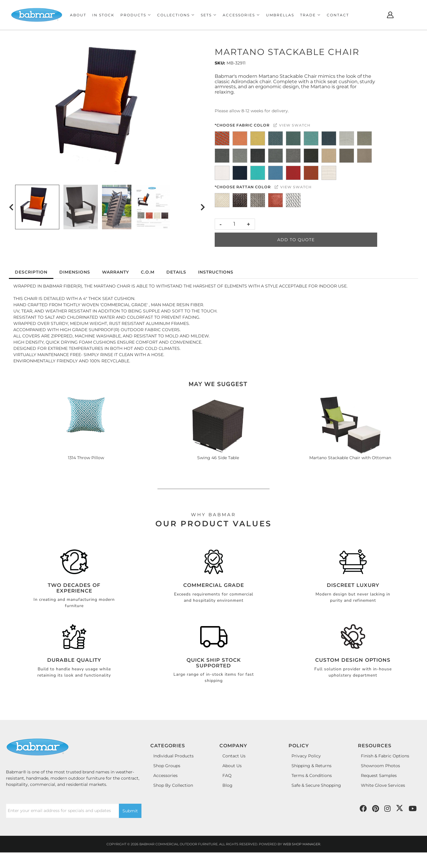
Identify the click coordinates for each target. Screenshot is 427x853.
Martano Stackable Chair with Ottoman (350, 457)
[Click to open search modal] (375, 15)
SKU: (220, 63)
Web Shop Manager (301, 844)
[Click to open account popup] (390, 15)
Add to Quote (296, 239)
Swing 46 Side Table (218, 457)
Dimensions (74, 272)
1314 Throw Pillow (86, 457)
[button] (135, 15)
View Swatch (291, 125)
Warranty (115, 272)
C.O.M (147, 272)
